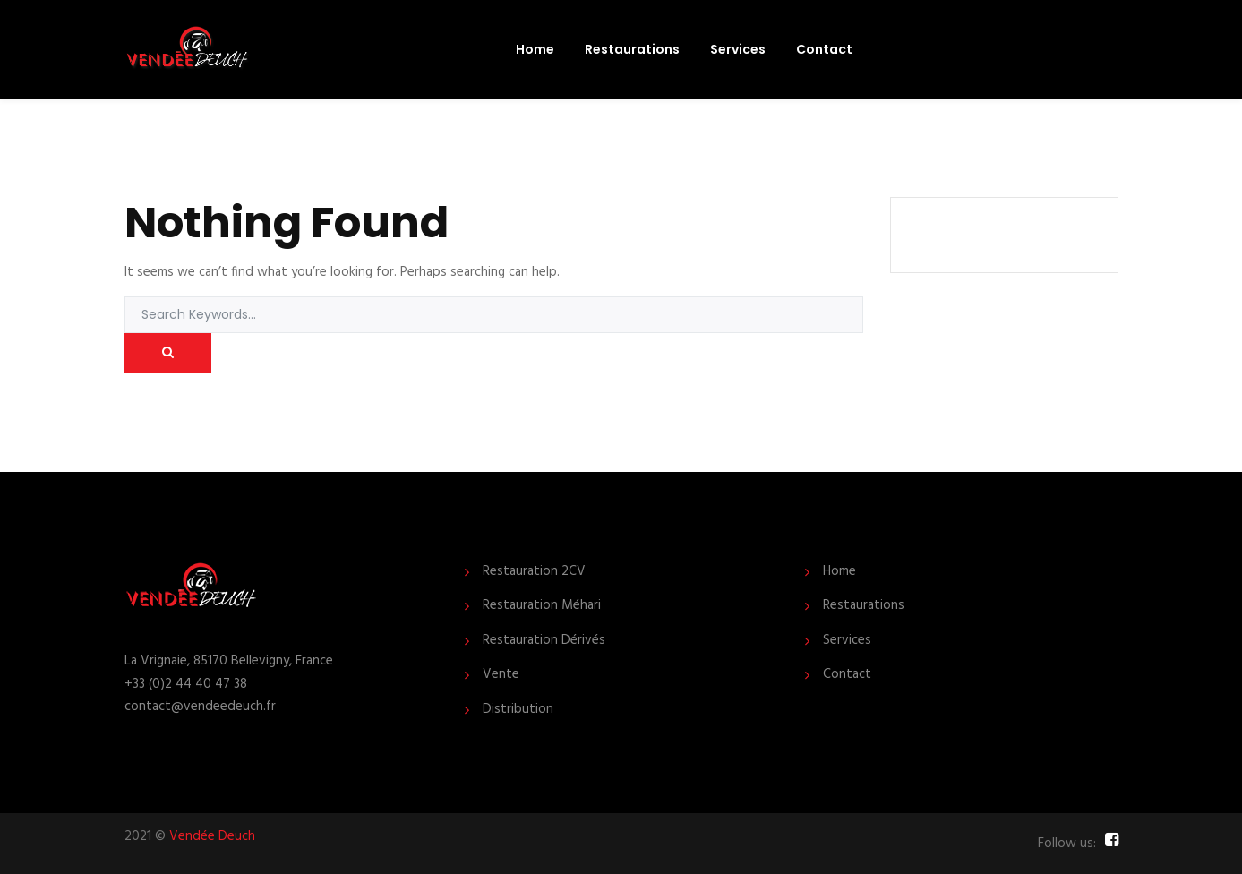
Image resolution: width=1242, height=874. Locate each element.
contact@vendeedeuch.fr (200, 706)
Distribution (518, 709)
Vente (501, 674)
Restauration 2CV (534, 571)
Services (738, 49)
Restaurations (632, 49)
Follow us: (1067, 844)
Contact (824, 49)
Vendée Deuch (212, 836)
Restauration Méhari (542, 606)
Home (535, 49)
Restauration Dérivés (544, 640)
